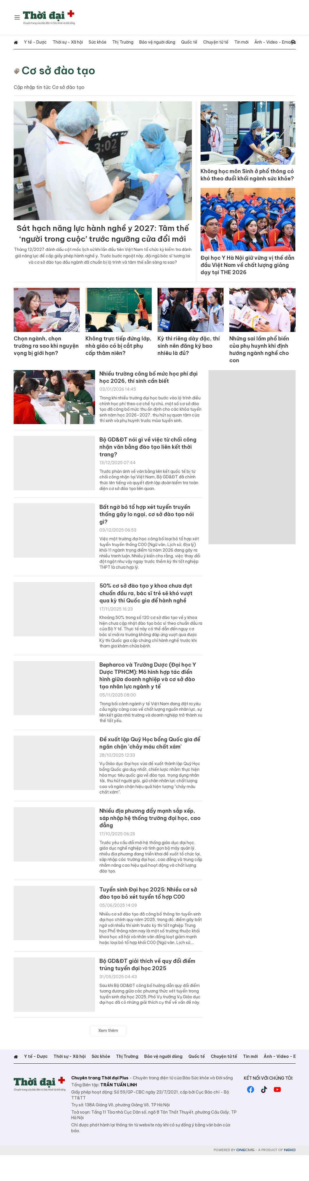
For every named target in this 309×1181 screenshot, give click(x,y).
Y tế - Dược (32, 42)
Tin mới (218, 42)
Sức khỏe (89, 42)
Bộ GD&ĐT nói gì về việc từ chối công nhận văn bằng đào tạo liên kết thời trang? (145, 457)
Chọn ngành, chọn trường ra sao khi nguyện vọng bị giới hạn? (46, 356)
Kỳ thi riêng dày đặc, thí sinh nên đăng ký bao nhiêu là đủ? (190, 356)
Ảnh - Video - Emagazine (253, 42)
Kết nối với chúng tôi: (268, 1104)
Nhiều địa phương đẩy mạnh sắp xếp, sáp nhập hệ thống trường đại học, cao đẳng (148, 841)
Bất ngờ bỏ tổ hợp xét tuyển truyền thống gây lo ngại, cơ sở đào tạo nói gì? (150, 527)
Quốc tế (172, 42)
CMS (245, 1176)
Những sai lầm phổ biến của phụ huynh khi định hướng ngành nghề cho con (261, 356)
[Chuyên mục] (17, 17)
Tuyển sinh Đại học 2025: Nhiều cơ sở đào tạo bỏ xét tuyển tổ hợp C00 (151, 918)
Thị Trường (111, 42)
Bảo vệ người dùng (143, 42)
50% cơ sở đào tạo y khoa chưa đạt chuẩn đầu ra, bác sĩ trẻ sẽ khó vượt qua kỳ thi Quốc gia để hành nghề (150, 608)
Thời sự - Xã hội (62, 42)
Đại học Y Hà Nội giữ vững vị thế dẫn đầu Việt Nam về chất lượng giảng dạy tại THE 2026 (246, 276)
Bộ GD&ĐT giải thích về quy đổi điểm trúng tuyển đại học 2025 (144, 991)
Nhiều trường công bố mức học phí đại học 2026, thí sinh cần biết (147, 386)
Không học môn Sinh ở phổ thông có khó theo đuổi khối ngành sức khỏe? (247, 179)
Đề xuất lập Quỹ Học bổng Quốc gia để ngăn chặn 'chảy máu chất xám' (150, 763)
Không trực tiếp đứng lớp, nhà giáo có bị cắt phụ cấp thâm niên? (117, 356)
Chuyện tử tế (195, 42)
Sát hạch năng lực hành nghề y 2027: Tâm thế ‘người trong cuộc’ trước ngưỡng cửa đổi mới (103, 241)
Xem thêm (108, 1056)
